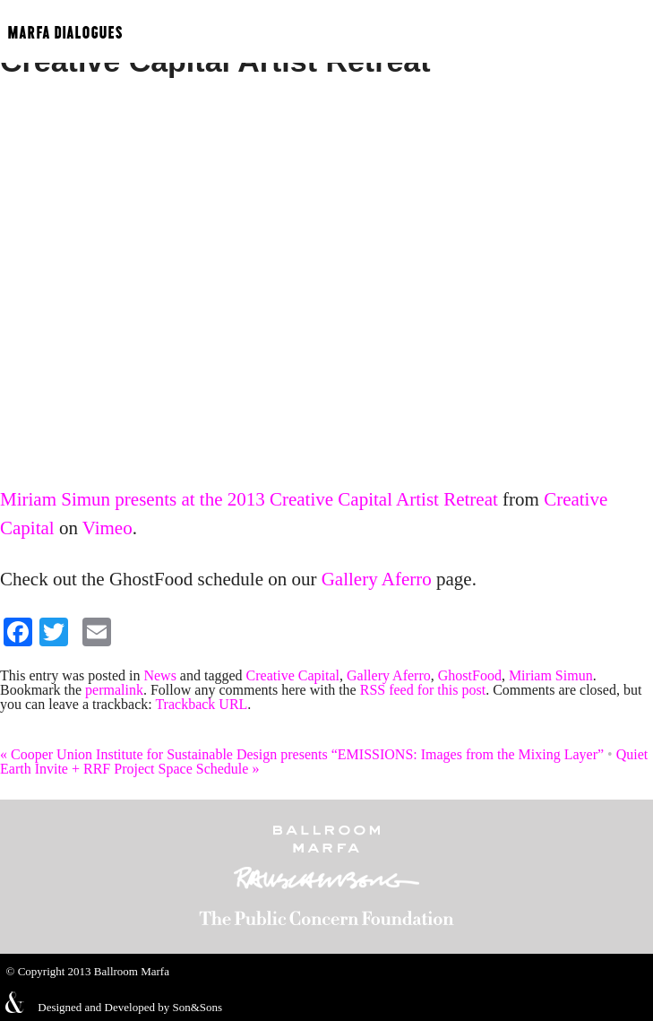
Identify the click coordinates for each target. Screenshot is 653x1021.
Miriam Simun (551, 675)
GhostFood (470, 675)
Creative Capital (292, 675)
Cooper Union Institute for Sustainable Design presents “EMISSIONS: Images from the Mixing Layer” (302, 754)
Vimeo (107, 528)
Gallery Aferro (377, 579)
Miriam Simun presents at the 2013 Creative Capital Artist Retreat (249, 499)
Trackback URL (201, 704)
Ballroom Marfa (131, 971)
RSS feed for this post (422, 689)
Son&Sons (197, 1007)
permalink (114, 689)
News (159, 675)
